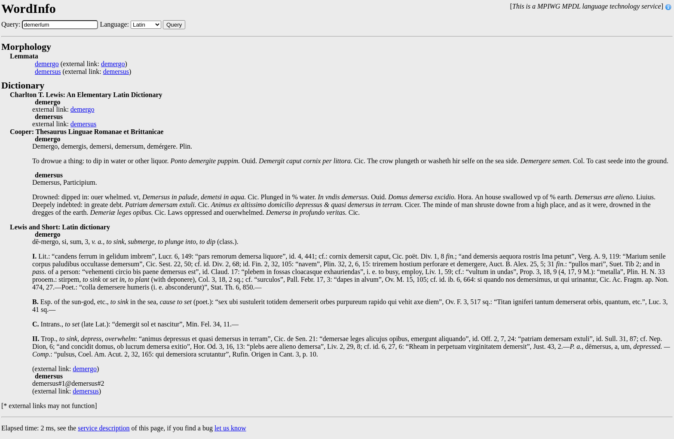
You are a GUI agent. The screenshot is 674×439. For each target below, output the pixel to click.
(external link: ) (81, 64)
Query (174, 24)
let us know (230, 428)
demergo (47, 64)
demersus (48, 71)
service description (103, 428)
